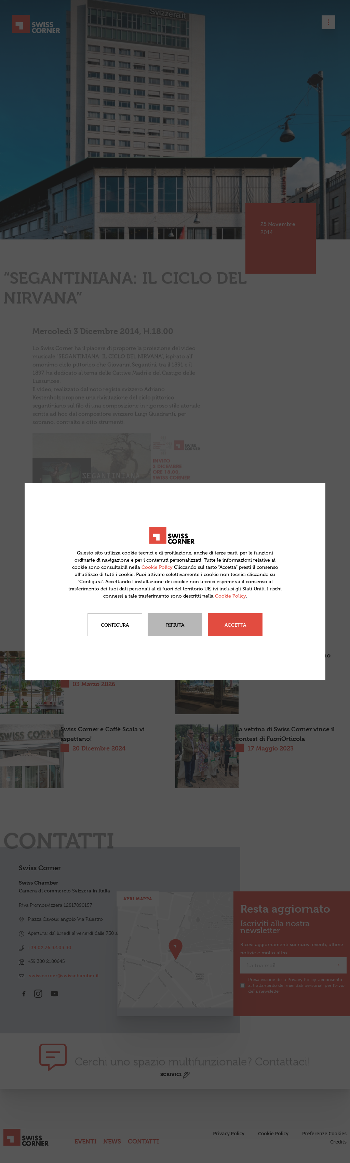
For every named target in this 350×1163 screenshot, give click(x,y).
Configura (115, 625)
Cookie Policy (157, 567)
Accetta (235, 625)
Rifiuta (175, 625)
